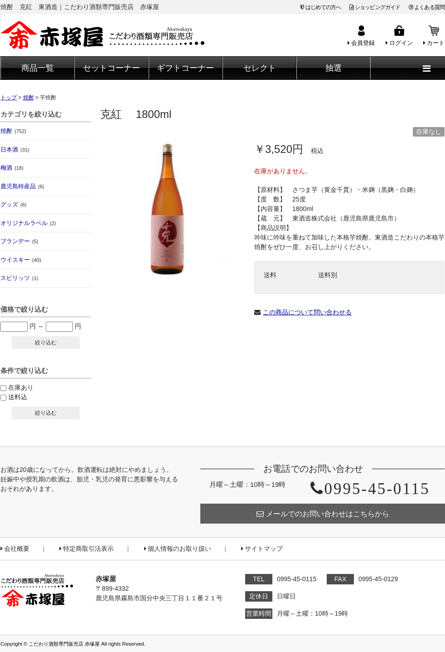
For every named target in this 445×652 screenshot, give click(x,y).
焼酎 (13, 130)
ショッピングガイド (375, 7)
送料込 (17, 397)
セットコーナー (111, 68)
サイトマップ (262, 548)
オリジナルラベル (28, 223)
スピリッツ (19, 278)
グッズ (13, 204)
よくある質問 (427, 7)
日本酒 (14, 149)
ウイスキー (20, 259)
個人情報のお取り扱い (177, 548)
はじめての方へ (323, 7)
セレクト (259, 68)
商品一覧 (37, 68)
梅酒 (12, 167)
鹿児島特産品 (22, 186)
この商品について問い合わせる (307, 312)
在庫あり (21, 387)
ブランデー (19, 241)
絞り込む (46, 342)
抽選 (333, 68)
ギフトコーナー (185, 68)
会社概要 (14, 548)
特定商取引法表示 (86, 548)
